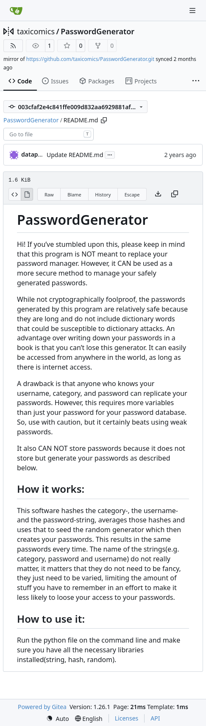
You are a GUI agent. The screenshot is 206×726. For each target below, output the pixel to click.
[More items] (196, 81)
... (109, 154)
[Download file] (158, 194)
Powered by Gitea (42, 707)
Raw (49, 194)
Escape (132, 194)
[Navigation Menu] (193, 10)
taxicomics (36, 31)
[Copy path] (104, 120)
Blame (74, 194)
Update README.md (75, 155)
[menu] (57, 719)
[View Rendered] (27, 194)
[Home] (16, 10)
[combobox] (48, 134)
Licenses (127, 718)
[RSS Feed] (13, 45)
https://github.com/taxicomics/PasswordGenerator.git (90, 59)
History (103, 194)
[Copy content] (174, 194)
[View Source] (14, 194)
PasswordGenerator (97, 31)
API (155, 718)
